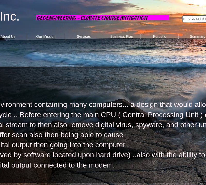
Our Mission (45, 36)
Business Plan (121, 36)
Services (84, 36)
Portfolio (159, 36)
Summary (197, 36)
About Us (8, 36)
